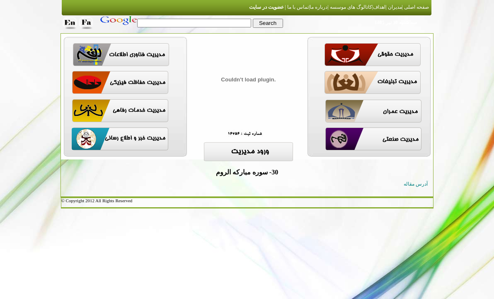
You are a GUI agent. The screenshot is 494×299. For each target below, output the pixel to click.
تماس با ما (297, 7)
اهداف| (378, 7)
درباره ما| (318, 7)
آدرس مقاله (416, 184)
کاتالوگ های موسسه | (349, 7)
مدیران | (393, 7)
